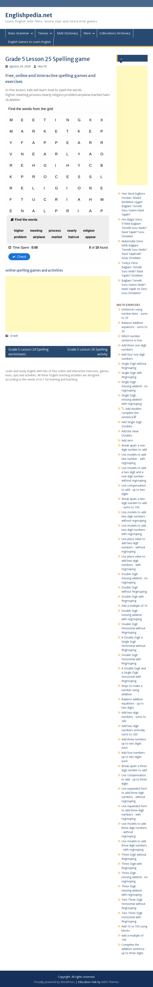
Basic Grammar (18, 33)
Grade (14, 336)
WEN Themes (110, 982)
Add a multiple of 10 (134, 606)
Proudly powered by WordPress (54, 982)
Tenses (43, 33)
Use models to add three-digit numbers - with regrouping (134, 845)
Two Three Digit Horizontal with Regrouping (132, 917)
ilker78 (42, 66)
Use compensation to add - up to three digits (134, 779)
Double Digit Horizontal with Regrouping (131, 659)
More (87, 33)
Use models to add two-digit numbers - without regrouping (134, 516)
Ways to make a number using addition (132, 690)
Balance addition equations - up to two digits (133, 703)
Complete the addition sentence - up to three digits (134, 949)
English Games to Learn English (29, 42)
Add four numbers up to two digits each (133, 757)
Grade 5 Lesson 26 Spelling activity (87, 351)
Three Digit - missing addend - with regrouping (132, 890)
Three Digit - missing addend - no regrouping (135, 877)
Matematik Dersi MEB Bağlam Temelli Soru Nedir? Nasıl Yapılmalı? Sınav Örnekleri (134, 249)
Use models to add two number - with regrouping (134, 459)
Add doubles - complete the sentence (132, 413)
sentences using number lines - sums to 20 (135, 313)
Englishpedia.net (28, 15)
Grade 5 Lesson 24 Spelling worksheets (28, 351)
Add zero (127, 440)
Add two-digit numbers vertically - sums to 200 (134, 730)
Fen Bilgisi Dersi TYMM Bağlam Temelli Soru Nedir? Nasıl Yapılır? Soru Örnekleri (134, 228)
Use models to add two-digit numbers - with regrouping (134, 530)
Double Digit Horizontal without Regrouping (133, 628)
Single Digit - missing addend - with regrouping (132, 399)
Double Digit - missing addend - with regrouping (132, 615)
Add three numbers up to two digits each (134, 743)
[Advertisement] (58, 304)
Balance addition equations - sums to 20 (134, 327)
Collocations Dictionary (115, 33)
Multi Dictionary (67, 33)
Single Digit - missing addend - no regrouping (135, 386)
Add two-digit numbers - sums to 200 (134, 717)
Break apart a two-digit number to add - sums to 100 (134, 503)
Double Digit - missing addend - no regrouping (135, 578)
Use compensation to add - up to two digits (134, 490)
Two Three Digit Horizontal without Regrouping (133, 904)
